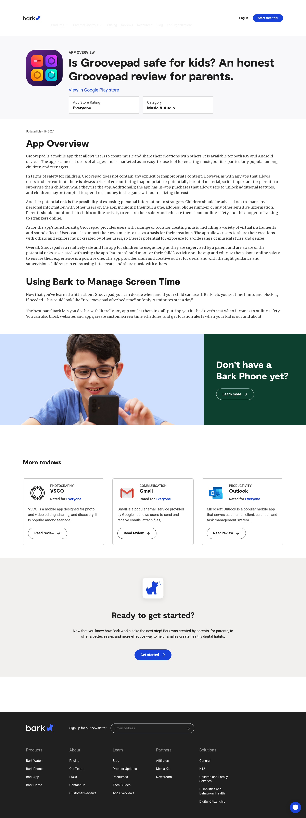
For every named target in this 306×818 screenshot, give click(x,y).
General (204, 738)
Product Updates (125, 746)
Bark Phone (34, 746)
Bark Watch (34, 738)
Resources (120, 755)
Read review (47, 511)
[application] (295, 807)
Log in (243, 7)
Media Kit (163, 746)
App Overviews (123, 771)
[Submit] (188, 705)
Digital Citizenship (212, 779)
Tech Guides (122, 763)
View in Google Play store (94, 67)
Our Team (76, 746)
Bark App (32, 755)
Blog (116, 738)
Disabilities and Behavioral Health (212, 769)
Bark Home (34, 763)
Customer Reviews (82, 771)
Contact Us (77, 763)
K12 (202, 746)
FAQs (73, 755)
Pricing (74, 738)
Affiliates (162, 738)
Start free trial (268, 7)
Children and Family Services (213, 757)
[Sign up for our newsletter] (152, 706)
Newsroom (164, 755)
